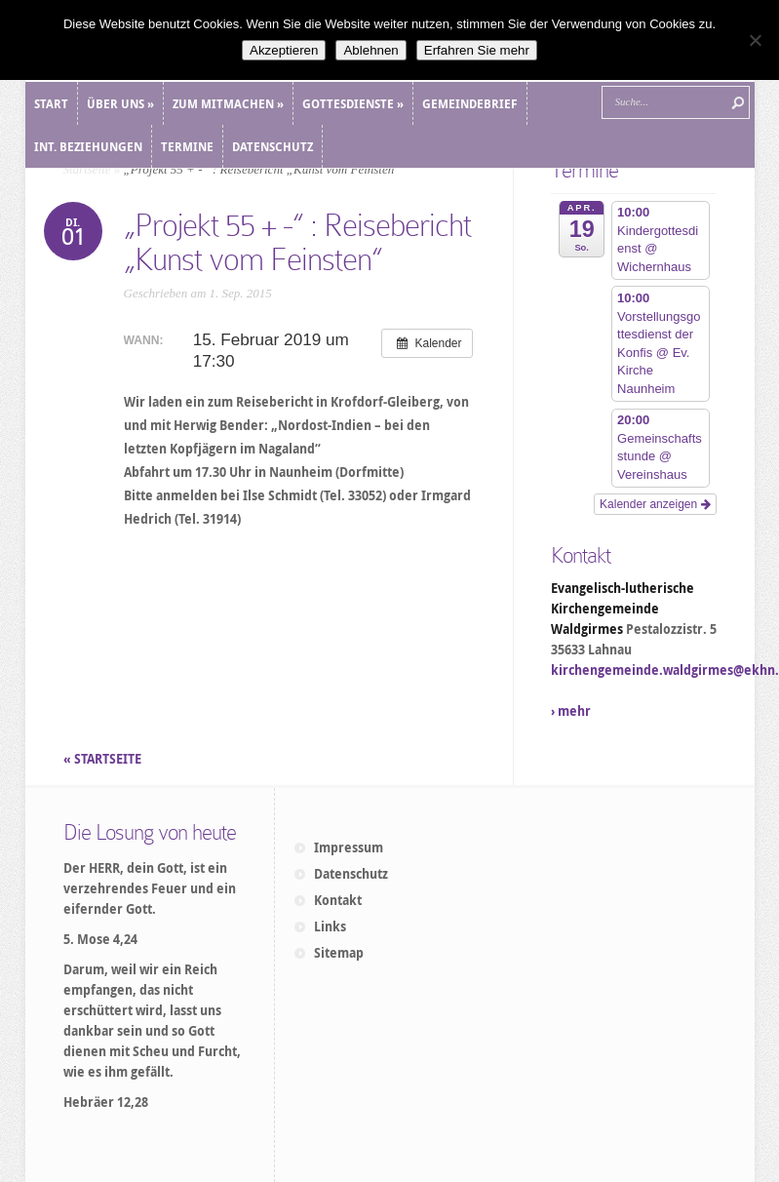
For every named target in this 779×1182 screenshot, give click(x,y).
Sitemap (339, 953)
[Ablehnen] (754, 40)
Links (330, 926)
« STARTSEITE (103, 759)
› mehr (571, 711)
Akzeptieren (284, 50)
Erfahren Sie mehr (476, 50)
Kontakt (338, 900)
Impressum (348, 847)
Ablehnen (370, 50)
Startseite (87, 169)
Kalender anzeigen (655, 504)
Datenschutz (351, 874)
